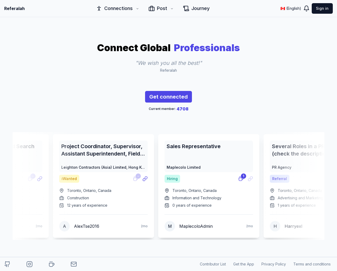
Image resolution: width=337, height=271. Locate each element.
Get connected (168, 98)
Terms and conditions (312, 264)
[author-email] (74, 264)
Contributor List (213, 264)
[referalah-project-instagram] (29, 264)
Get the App (243, 264)
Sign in (322, 8)
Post (161, 8)
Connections (117, 8)
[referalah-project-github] (7, 264)
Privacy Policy (273, 264)
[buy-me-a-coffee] (51, 264)
